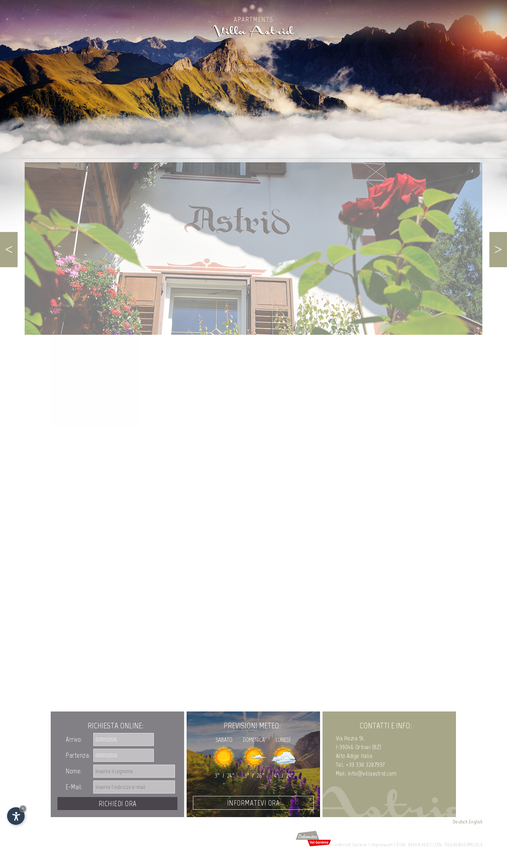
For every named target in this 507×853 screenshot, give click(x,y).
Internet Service (351, 845)
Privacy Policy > (106, 636)
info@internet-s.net (125, 471)
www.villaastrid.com (181, 418)
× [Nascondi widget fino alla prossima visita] (22, 808)
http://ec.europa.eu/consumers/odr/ (126, 547)
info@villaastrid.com (126, 418)
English (476, 822)
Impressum (382, 845)
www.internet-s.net (180, 471)
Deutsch (460, 822)
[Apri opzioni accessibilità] (16, 816)
